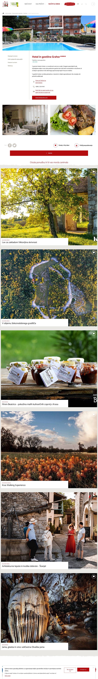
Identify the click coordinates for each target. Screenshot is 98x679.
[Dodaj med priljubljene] (62, 145)
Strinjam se (83, 670)
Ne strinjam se (70, 670)
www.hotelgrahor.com (41, 98)
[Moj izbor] (77, 4)
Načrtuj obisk (8, 13)
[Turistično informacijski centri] (81, 4)
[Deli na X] (14, 145)
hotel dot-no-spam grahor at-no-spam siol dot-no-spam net (44, 91)
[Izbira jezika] (93, 4)
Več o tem (7, 676)
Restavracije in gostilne (17, 13)
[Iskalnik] (85, 4)
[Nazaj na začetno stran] (5, 4)
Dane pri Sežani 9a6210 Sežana (40, 82)
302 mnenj (35, 62)
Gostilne (25, 13)
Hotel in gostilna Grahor (33, 13)
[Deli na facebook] (10, 145)
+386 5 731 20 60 (39, 86)
